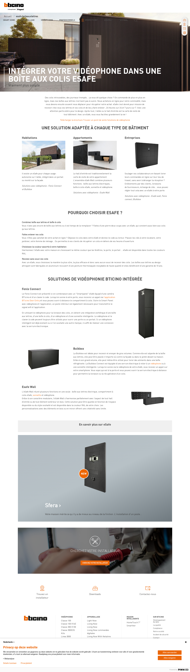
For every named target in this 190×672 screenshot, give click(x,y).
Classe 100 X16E (68, 623)
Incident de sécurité (160, 634)
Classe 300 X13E (68, 626)
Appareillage (28, 20)
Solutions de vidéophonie (118, 119)
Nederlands (9, 642)
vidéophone (156, 363)
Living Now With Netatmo (99, 636)
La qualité (157, 625)
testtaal (123, 20)
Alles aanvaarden (170, 652)
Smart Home (9, 20)
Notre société (158, 631)
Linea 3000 (66, 636)
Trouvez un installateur (42, 592)
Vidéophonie (47, 20)
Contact (108, 20)
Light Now (92, 620)
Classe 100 (66, 620)
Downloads (95, 590)
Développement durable (159, 621)
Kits (63, 633)
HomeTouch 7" (133, 622)
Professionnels (67, 20)
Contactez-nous (147, 590)
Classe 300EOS (68, 630)
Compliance (157, 628)
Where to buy (91, 20)
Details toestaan (9, 663)
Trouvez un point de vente (95, 119)
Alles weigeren (170, 658)
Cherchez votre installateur (95, 563)
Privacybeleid (26, 663)
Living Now (92, 623)
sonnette (37, 395)
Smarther (131, 625)
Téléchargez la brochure (71, 119)
